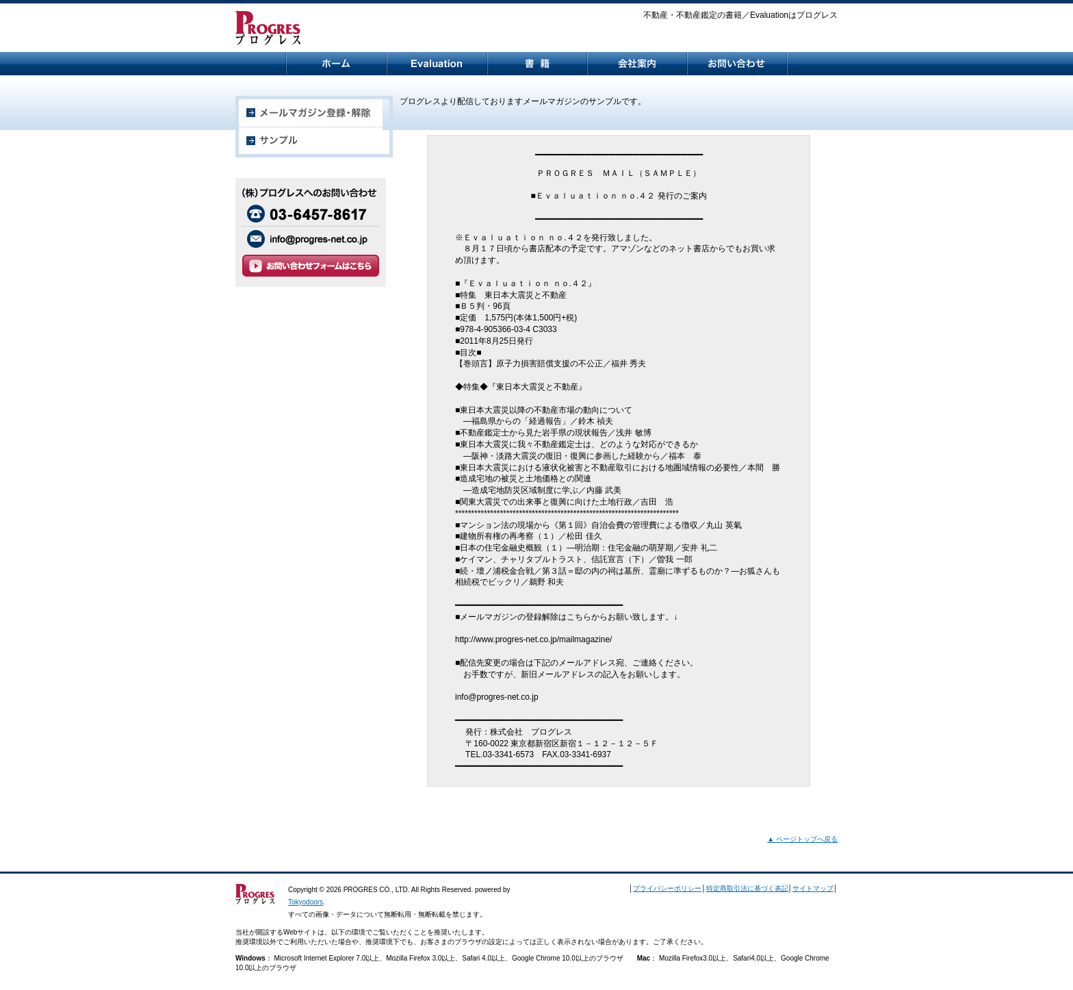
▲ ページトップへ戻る (802, 839)
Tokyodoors (305, 902)
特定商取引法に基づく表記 (747, 888)
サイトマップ (812, 888)
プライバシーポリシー (667, 888)
